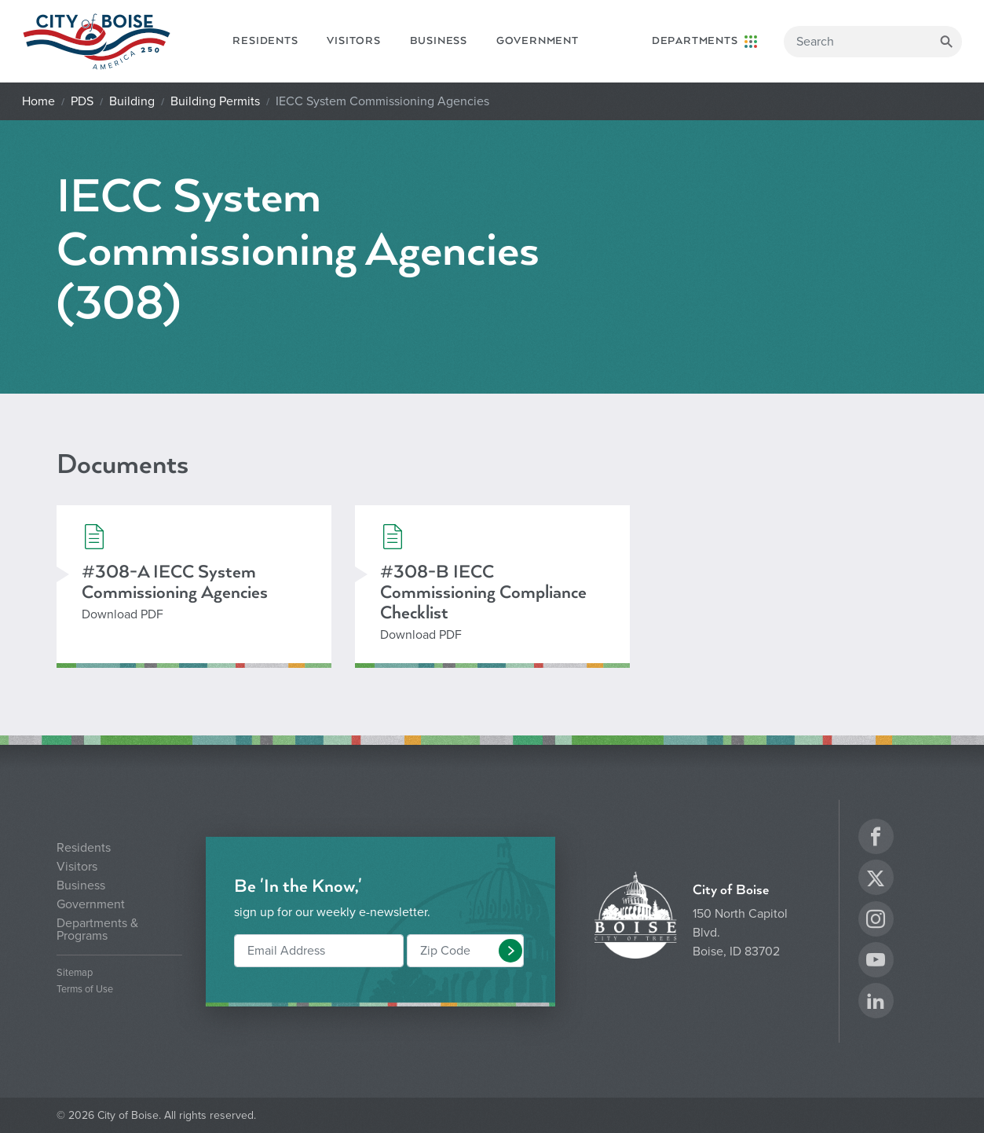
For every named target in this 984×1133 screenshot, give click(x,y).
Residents (265, 41)
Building (132, 101)
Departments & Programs (97, 929)
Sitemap (75, 973)
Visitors (353, 41)
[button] (510, 950)
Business (438, 41)
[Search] (873, 41)
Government (537, 41)
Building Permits (215, 101)
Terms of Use (85, 989)
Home (38, 101)
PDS (82, 101)
